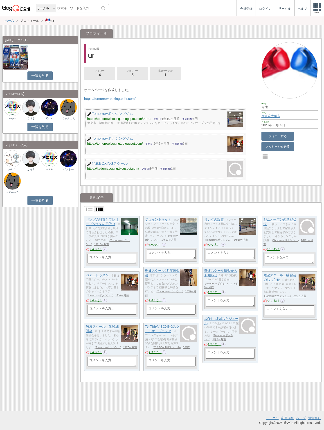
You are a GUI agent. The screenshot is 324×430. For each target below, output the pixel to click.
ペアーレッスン (97, 275)
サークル (272, 418)
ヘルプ (301, 418)
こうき (31, 118)
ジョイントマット (158, 220)
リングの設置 (214, 220)
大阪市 (275, 116)
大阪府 (266, 116)
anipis (12, 118)
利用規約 (287, 418)
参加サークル (165, 73)
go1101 (12, 169)
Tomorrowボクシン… (218, 239)
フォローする (278, 136)
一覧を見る (40, 76)
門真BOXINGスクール (167, 347)
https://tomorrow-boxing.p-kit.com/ (110, 99)
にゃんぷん (68, 118)
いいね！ (96, 249)
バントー (49, 118)
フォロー (99, 73)
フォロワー (132, 73)
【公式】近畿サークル (15, 66)
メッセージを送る (278, 146)
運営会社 (314, 418)
